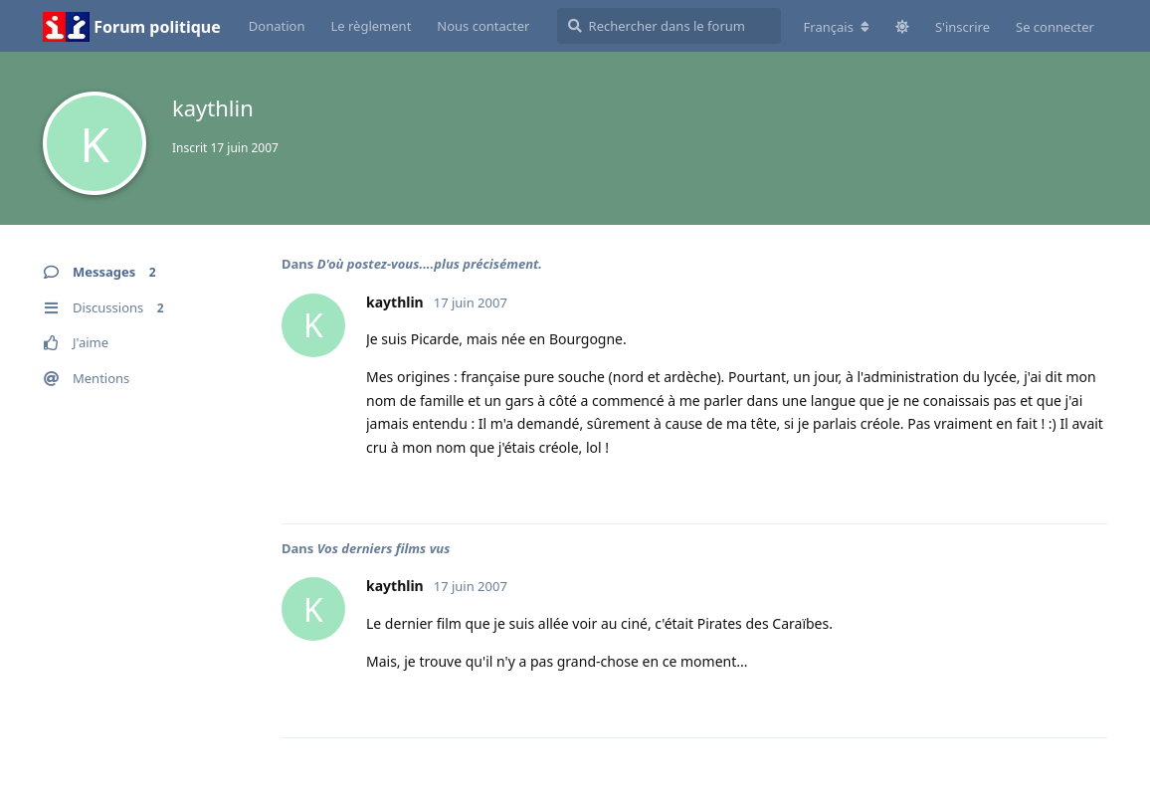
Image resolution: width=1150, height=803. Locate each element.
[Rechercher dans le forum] (669, 26)
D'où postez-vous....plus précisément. (429, 264)
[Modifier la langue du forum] (836, 27)
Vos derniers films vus (384, 548)
